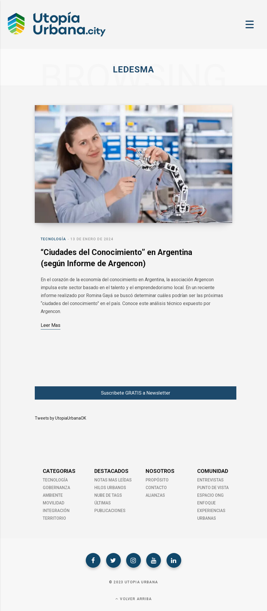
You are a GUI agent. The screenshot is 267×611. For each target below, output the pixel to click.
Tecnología (53, 239)
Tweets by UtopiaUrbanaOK (60, 418)
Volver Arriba (133, 599)
